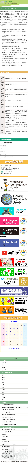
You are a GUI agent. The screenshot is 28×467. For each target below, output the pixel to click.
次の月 (17, 348)
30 (17, 328)
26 (3, 328)
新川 (3, 399)
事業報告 (2, 151)
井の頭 (3, 380)
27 (6, 328)
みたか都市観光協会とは (6, 139)
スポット (4, 365)
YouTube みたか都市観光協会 (8, 414)
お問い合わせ (5, 444)
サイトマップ (5, 449)
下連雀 (3, 397)
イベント (4, 362)
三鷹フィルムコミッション (8, 417)
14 (17, 334)
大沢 (3, 385)
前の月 (10, 348)
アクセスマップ (4, 175)
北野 (3, 394)
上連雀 (3, 389)
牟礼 (3, 392)
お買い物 (4, 370)
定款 (1, 148)
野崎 (3, 387)
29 (14, 328)
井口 (3, 375)
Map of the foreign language (8, 429)
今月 (14, 348)
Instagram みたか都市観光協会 (9, 424)
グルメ (3, 367)
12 (10, 334)
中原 (3, 382)
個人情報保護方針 (6, 446)
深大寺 (3, 377)
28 (10, 328)
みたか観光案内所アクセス (6, 157)
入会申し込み (3, 154)
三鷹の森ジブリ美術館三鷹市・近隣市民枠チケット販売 (15, 407)
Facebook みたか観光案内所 (8, 419)
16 (25, 334)
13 (14, 334)
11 (6, 334)
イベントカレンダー (6, 412)
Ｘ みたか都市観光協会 (7, 422)
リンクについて (5, 441)
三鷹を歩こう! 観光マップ (8, 409)
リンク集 (4, 439)
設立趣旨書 (3, 145)
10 (3, 334)
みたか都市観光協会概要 (6, 142)
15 (21, 334)
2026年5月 (14, 321)
